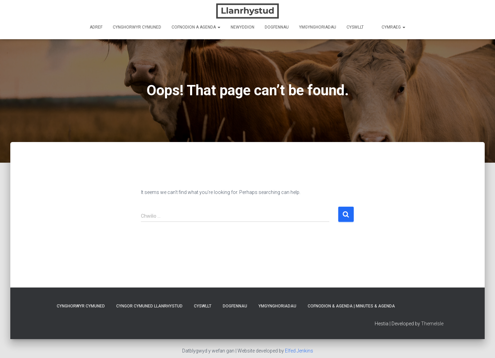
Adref (96, 27)
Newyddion (242, 27)
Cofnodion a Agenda (196, 27)
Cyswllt (355, 27)
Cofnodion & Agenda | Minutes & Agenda (351, 306)
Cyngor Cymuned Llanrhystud (149, 306)
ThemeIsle (432, 323)
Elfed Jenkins (299, 351)
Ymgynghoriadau (317, 27)
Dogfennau (277, 27)
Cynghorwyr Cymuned (137, 27)
